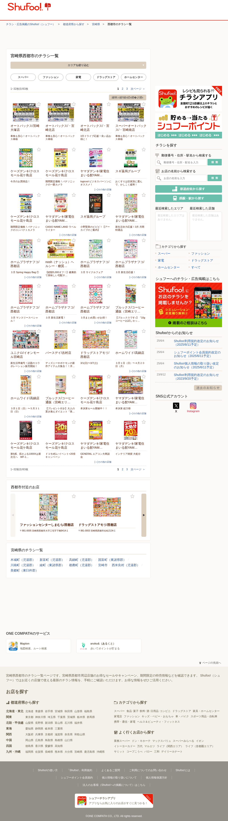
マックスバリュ (161, 740)
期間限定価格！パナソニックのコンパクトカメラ (25, 228)
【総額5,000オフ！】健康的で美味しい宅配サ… (60, 274)
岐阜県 (49, 728)
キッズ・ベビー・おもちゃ (158, 716)
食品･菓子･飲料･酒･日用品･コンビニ (148, 711)
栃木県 (81, 717)
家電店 (118, 716)
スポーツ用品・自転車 (204, 716)
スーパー (23, 77)
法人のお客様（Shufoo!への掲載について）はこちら (114, 785)
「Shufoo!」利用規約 (79, 770)
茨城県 (71, 717)
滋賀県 (59, 734)
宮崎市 (103, 565)
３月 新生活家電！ (55, 317)
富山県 (59, 722)
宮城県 (59, 711)
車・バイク (182, 716)
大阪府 (29, 734)
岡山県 (29, 740)
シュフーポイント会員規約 (77, 777)
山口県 (69, 740)
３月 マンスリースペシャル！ (24, 319)
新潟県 (49, 722)
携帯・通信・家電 (124, 721)
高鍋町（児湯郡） (81, 560)
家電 (78, 77)
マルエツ (149, 746)
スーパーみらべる (183, 740)
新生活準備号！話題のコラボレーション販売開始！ (25, 364)
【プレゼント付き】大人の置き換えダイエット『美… (60, 410)
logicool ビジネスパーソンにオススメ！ (95, 183)
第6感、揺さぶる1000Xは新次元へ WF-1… (25, 455)
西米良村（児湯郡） (126, 565)
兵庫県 (39, 734)
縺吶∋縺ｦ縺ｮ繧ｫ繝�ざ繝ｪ (127, 97)
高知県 (59, 746)
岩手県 (49, 711)
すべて (195, 267)
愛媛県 (49, 746)
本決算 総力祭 (123, 408)
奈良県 (69, 734)
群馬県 (91, 717)
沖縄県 (101, 751)
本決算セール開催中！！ (93, 408)
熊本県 (59, 751)
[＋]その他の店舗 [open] (102, 189)
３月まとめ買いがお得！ (93, 317)
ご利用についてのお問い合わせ (148, 770)
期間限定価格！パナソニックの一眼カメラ (60, 183)
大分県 (69, 751)
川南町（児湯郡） (22, 565)
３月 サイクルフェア (91, 272)
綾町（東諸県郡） (52, 565)
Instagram (193, 408)
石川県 (69, 722)
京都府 (49, 734)
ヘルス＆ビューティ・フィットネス (158, 721)
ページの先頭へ (210, 662)
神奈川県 (40, 717)
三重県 (59, 728)
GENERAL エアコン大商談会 (95, 455)
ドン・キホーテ (141, 740)
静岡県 (39, 728)
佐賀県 (39, 751)
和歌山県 (79, 734)
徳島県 (29, 746)
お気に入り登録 (39, 104)
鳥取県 (49, 740)
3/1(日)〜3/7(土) (89, 363)
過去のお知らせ (208, 388)
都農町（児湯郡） (81, 565)
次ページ (138, 88)
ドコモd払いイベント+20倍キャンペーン (60, 455)
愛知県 (29, 728)
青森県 (39, 711)
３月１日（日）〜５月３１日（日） (25, 410)
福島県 (88, 711)
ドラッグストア (106, 77)
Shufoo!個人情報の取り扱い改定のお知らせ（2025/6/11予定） (196, 365)
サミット (119, 751)
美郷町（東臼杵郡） (24, 570)
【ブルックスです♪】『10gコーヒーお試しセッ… (130, 319)
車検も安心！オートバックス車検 (25, 137)
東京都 (29, 717)
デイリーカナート (172, 751)
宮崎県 (96, 24)
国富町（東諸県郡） (112, 560)
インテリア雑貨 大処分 (127, 453)
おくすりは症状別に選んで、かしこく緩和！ (128, 183)
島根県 (59, 740)
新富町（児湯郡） (52, 560)
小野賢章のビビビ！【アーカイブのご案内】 (95, 228)
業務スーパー (122, 740)
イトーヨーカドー (124, 746)
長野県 (39, 722)
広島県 (39, 740)
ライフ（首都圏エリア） (200, 746)
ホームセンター (133, 77)
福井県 (78, 722)
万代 (139, 746)
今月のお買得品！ (20, 181)
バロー (148, 751)
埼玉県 (52, 717)
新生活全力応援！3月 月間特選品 (129, 228)
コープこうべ (134, 751)
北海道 (29, 711)
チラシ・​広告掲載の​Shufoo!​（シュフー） (30, 24)
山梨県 (29, 722)
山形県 (78, 711)
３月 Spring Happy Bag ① (24, 272)
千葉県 (61, 717)
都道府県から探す (73, 24)
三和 (156, 751)
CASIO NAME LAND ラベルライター (60, 228)
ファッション (51, 77)
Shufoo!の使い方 (48, 770)
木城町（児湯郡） (22, 560)
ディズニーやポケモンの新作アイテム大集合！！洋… (60, 364)
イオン (200, 740)
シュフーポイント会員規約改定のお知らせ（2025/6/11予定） (197, 354)
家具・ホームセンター (206, 711)
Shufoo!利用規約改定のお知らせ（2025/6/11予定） (196, 342)
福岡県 (29, 751)
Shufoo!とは (183, 770)
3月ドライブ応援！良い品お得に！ (95, 137)
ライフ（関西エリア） (170, 746)
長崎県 (49, 751)
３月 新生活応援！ (125, 272)
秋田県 (69, 711)
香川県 (39, 746)
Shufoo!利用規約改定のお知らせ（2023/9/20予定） (196, 376)
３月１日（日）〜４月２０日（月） (130, 364)
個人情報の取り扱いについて (119, 777)
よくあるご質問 (110, 770)
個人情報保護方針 (156, 777)
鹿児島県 (89, 751)
